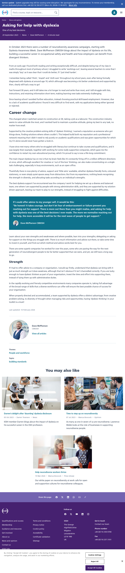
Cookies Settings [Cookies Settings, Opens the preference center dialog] (94, 557)
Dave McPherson (37, 35)
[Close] (122, 563)
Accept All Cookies (95, 570)
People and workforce (19, 353)
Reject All (94, 563)
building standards (17, 361)
